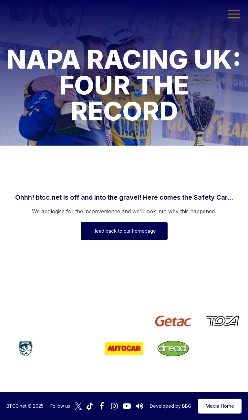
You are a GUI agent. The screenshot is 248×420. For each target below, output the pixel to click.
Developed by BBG (170, 406)
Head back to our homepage (124, 231)
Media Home (219, 406)
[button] (234, 13)
